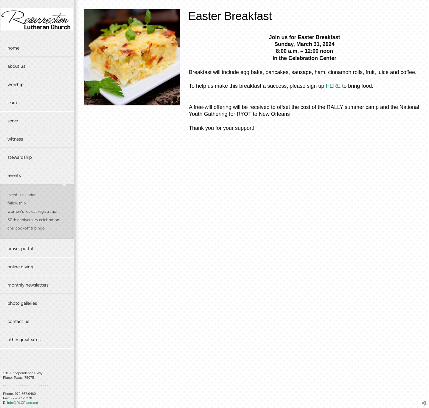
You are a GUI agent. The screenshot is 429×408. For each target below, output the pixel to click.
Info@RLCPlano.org (22, 402)
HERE (333, 86)
